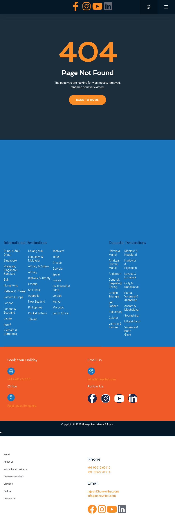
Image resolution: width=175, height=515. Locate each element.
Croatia (32, 284)
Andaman (115, 274)
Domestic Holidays (14, 476)
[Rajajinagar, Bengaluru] (11, 397)
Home (7, 454)
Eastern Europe (13, 297)
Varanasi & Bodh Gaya (131, 331)
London (8, 303)
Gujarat (113, 318)
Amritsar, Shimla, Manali (114, 264)
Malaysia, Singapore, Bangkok (10, 270)
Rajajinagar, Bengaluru (22, 406)
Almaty (32, 272)
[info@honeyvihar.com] (91, 371)
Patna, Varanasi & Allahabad (131, 296)
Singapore (10, 260)
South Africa (60, 313)
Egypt (7, 324)
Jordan (57, 296)
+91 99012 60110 (18, 379)
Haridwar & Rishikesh (130, 264)
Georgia (58, 268)
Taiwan (32, 319)
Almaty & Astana (39, 266)
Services (8, 483)
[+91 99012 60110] (11, 371)
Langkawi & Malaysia (35, 259)
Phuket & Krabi (37, 313)
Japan (8, 318)
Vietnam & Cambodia (10, 332)
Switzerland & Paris (61, 288)
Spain (56, 274)
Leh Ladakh (113, 304)
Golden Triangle (114, 295)
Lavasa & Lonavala (130, 276)
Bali (6, 279)
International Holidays (15, 469)
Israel (56, 257)
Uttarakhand (131, 321)
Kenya (56, 301)
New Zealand (36, 301)
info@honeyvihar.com (102, 379)
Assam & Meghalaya (131, 308)
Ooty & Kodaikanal (131, 285)
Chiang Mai (35, 251)
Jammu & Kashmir (115, 325)
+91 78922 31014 (99, 472)
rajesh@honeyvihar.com (103, 491)
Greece (57, 263)
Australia (33, 296)
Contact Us (9, 498)
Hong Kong (11, 285)
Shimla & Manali (114, 253)
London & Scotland (10, 311)
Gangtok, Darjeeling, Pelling (115, 283)
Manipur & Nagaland (131, 253)
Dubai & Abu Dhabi (11, 253)
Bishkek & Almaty (39, 278)
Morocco (58, 307)
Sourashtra (131, 315)
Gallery (7, 491)
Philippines (35, 307)
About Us (8, 462)
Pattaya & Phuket (15, 291)
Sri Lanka (34, 290)
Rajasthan (115, 312)
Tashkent (58, 251)
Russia (57, 280)
